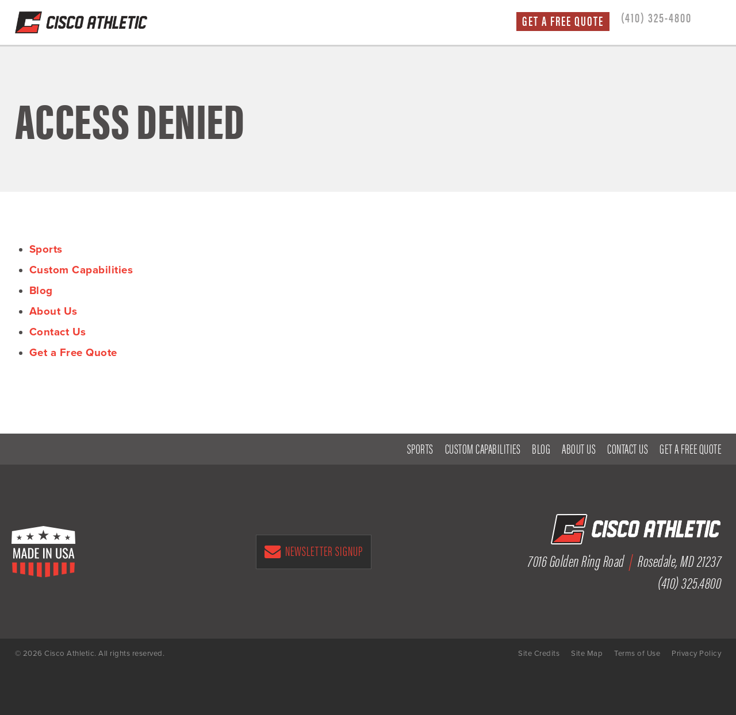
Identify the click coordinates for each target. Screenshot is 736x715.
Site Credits (538, 653)
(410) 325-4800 (656, 17)
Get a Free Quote (563, 21)
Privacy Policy (696, 653)
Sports (46, 249)
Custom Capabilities (81, 270)
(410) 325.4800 (689, 581)
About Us (53, 311)
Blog (41, 290)
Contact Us (57, 332)
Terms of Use (637, 653)
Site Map (587, 653)
